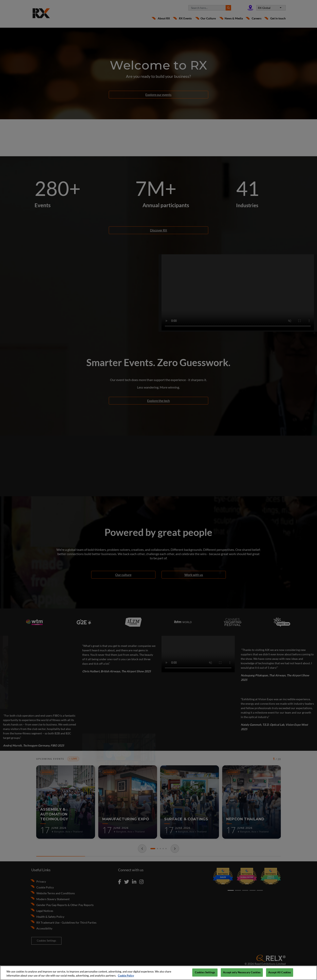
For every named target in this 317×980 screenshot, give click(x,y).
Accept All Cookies (279, 972)
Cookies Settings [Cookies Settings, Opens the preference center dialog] (205, 972)
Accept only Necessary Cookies (242, 972)
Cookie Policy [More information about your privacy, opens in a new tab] (126, 975)
